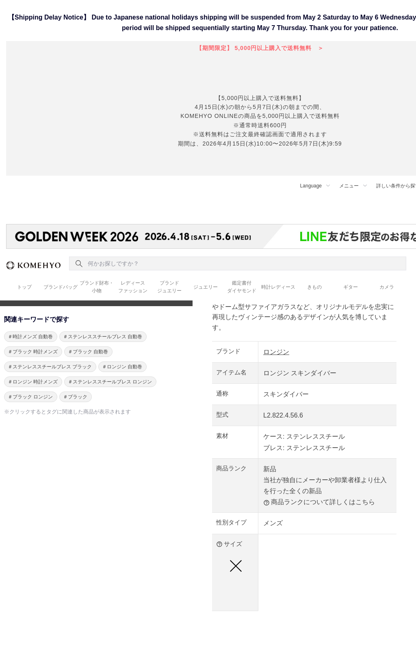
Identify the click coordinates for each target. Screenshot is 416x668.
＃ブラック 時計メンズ (33, 352)
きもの (314, 287)
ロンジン (276, 351)
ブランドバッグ (60, 287)
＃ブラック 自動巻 (88, 352)
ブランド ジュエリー (169, 287)
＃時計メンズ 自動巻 (30, 336)
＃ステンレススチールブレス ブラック (50, 367)
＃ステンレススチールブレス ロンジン (110, 382)
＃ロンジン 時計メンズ (33, 382)
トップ (24, 287)
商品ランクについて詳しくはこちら (319, 502)
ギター (350, 287)
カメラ (386, 287)
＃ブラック (75, 397)
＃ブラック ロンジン (30, 397)
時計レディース (278, 287)
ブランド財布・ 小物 (97, 287)
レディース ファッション (132, 287)
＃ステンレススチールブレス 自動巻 (102, 336)
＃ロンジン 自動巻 (122, 367)
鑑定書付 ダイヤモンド (241, 287)
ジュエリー (205, 287)
